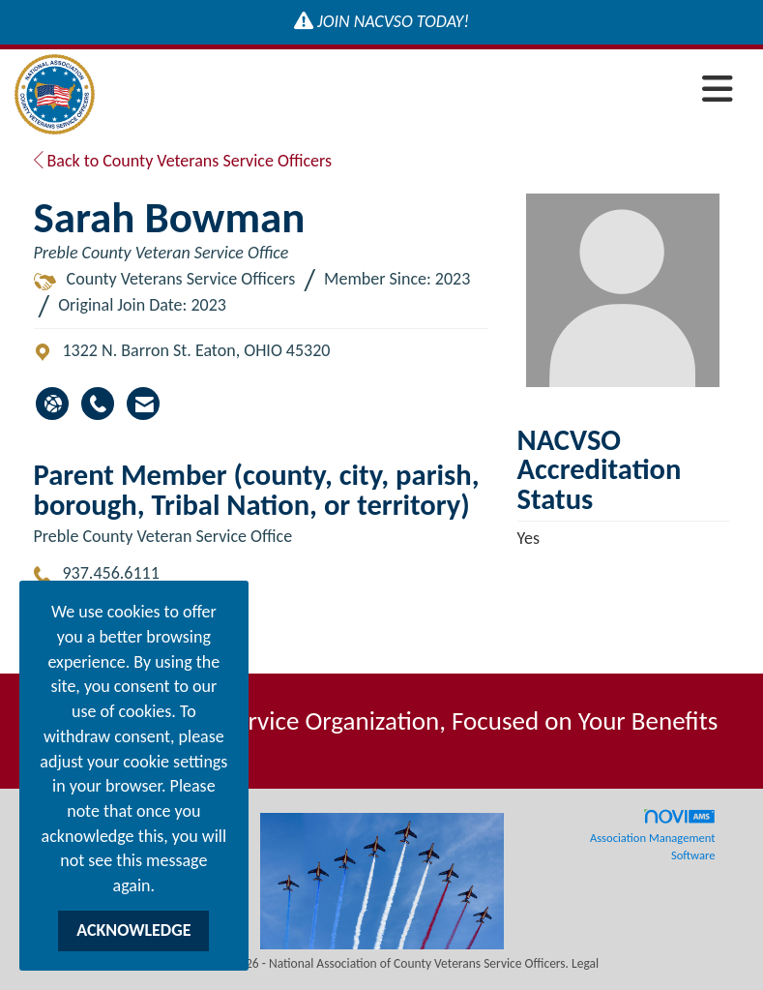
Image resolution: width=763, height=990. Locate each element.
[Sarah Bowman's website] (52, 403)
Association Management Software (653, 835)
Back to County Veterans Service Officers (183, 160)
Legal (585, 963)
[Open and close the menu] (419, 90)
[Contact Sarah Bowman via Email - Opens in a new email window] (143, 403)
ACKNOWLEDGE (133, 930)
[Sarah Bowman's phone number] (97, 403)
